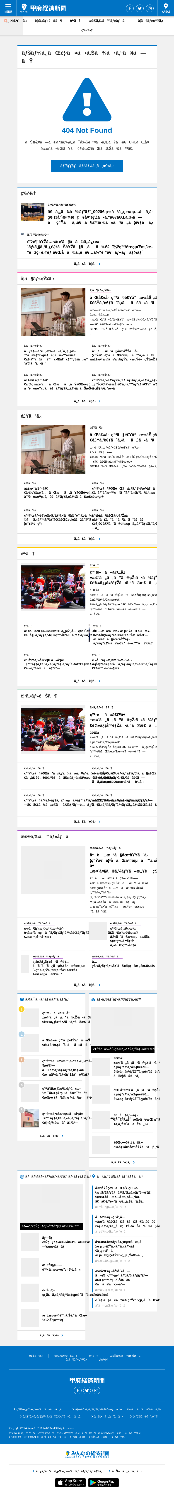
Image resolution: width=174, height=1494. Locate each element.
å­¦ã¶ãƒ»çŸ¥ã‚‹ (150, 20)
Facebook (130, 8)
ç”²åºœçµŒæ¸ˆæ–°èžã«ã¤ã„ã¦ (41, 1409)
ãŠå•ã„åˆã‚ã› (108, 1416)
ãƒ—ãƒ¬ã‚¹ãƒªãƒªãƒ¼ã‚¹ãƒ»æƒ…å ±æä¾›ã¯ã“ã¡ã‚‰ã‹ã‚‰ (118, 1409)
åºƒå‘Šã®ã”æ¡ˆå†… (147, 1416)
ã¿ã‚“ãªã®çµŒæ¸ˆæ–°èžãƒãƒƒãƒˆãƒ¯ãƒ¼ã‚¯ (87, 1454)
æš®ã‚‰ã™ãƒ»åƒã (109, 20)
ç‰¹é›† (87, 30)
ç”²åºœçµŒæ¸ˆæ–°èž (43, 7)
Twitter (140, 8)
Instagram (150, 8)
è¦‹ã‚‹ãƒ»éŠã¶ (48, 20)
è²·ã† (75, 20)
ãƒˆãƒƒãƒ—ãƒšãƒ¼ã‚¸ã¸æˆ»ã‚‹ (87, 166)
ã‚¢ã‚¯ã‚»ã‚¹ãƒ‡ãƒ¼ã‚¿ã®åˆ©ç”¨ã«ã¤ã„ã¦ (53, 1416)
